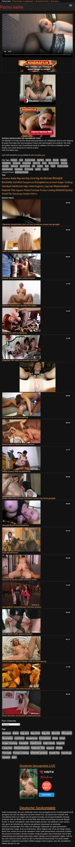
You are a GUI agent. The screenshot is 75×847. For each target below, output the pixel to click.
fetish (44, 163)
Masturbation (25, 166)
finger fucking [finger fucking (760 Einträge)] (65, 182)
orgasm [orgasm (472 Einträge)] (19, 190)
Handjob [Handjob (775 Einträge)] (6, 186)
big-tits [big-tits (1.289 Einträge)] (40, 178)
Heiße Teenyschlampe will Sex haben (17, 251)
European (16, 163)
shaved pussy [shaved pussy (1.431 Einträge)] (64, 190)
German (64, 163)
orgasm (40, 166)
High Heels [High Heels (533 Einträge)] (29, 186)
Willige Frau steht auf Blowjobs (14, 333)
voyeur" (45, 169)
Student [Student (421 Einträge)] (27, 193)
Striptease (18, 169)
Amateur (14, 160)
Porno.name (11, 7)
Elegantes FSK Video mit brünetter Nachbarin (20, 360)
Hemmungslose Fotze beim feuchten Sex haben (21, 689)
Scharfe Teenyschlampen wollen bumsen (18, 278)
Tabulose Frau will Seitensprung (15, 417)
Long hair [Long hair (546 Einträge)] (48, 186)
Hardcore (14, 166)
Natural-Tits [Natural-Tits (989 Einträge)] (8, 190)
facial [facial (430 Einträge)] (49, 182)
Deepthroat (6, 163)
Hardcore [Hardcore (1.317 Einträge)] (17, 186)
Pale (46, 166)
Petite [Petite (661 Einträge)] (27, 190)
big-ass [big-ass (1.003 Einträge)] (21, 178)
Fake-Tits (36, 163)
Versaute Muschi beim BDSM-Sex (15, 525)
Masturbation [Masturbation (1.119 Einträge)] (61, 186)
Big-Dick (40, 160)
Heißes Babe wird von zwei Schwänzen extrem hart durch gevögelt (28, 498)
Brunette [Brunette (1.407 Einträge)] (7, 182)
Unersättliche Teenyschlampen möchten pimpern (21, 607)
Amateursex (28, 1)
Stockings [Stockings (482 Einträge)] (17, 193)
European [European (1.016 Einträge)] (40, 182)
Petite (53, 166)
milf (33, 166)
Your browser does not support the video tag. (37, 35)
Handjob (5, 166)
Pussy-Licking (62, 166)
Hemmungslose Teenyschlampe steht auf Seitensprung (24, 661)
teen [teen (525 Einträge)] (33, 193)
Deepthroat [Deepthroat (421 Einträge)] (28, 182)
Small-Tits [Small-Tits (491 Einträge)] (7, 193)
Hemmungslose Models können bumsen (18, 444)
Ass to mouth (30, 160)
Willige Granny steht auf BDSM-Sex (16, 471)
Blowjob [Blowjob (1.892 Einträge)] (58, 178)
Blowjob (64, 160)
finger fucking (54, 163)
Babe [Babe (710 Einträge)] (14, 178)
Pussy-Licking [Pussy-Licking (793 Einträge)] (47, 190)
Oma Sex (54, 1)
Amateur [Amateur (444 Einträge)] (6, 178)
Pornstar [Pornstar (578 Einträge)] (34, 190)
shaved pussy (7, 169)
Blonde (55, 160)
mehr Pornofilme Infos (10, 150)
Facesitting (27, 163)
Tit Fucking (29, 169)
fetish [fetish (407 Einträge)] (54, 182)
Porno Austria (17, 1)
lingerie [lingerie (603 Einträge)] (39, 186)
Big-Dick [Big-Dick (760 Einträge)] (30, 178)
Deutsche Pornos (42, 1)
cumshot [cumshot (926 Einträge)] (17, 182)
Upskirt (38, 169)
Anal (21, 160)
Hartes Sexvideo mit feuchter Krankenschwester (21, 716)
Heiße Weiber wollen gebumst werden (17, 634)
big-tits (48, 160)
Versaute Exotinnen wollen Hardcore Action (19, 580)
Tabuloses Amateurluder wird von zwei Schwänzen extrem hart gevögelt (31, 224)
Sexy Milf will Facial (10, 553)
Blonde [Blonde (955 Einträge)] (48, 178)
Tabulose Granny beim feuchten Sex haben (19, 306)
